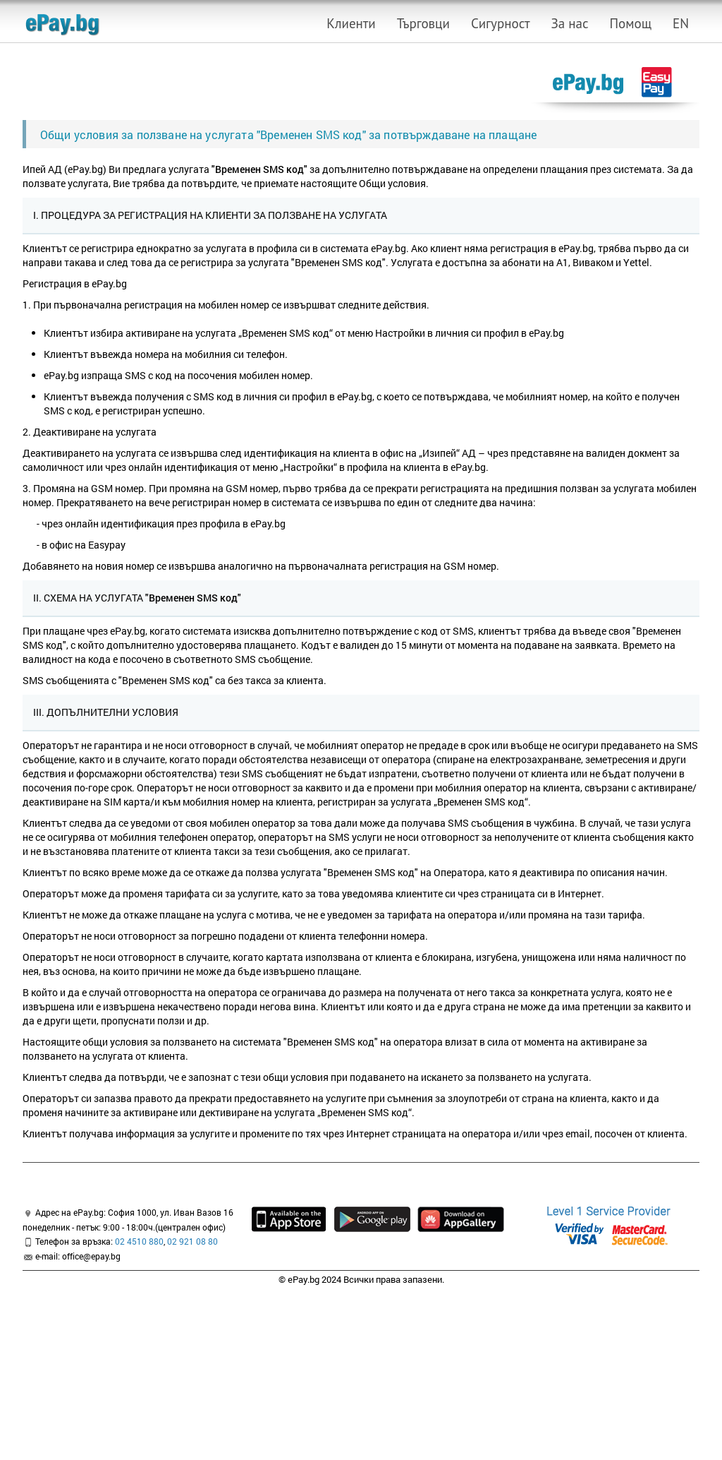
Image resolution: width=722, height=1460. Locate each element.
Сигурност (500, 23)
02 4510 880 (139, 1241)
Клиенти (350, 23)
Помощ (630, 23)
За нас (570, 23)
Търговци (423, 23)
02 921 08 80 (192, 1241)
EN (681, 23)
